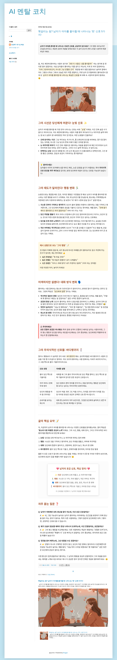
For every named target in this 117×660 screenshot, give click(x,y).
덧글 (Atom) (51, 574)
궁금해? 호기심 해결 (17, 44)
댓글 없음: (54, 565)
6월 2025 (12, 61)
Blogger (65, 653)
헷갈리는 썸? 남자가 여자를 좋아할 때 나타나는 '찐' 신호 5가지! (60, 581)
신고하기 (12, 53)
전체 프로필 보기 (14, 47)
